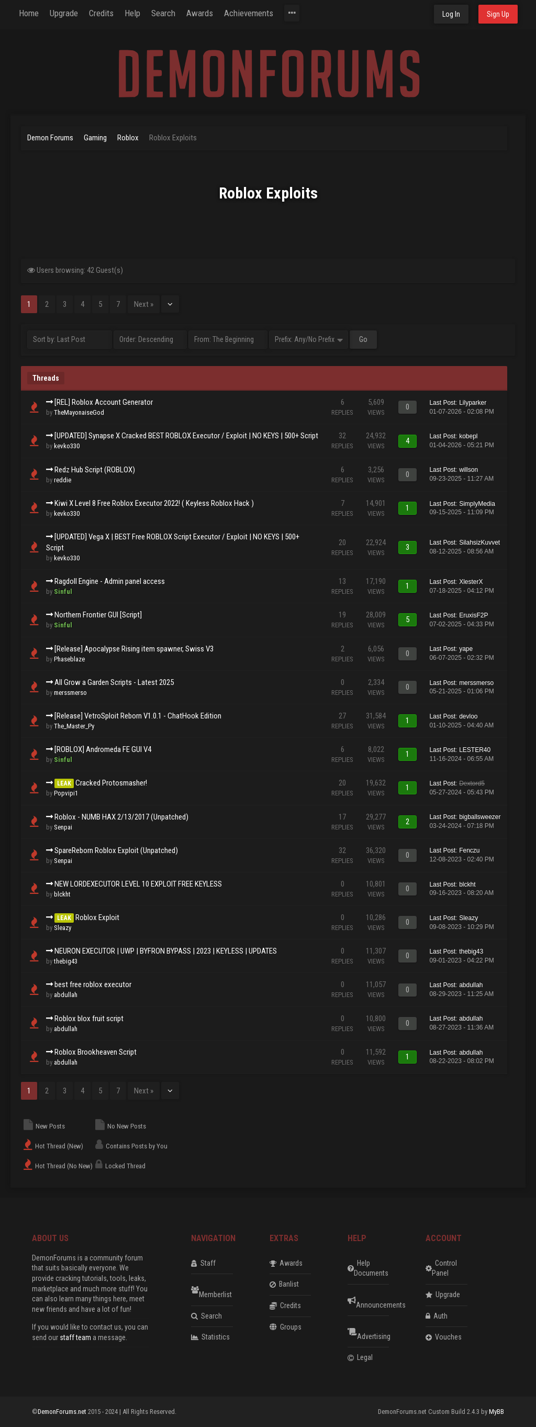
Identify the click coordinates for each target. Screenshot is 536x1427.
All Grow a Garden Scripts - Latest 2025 (114, 682)
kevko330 (67, 446)
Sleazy (62, 928)
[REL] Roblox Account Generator (103, 402)
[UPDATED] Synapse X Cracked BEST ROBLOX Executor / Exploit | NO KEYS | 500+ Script (186, 435)
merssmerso (70, 692)
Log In (451, 14)
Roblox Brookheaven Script (95, 1052)
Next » (143, 304)
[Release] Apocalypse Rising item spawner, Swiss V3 (134, 649)
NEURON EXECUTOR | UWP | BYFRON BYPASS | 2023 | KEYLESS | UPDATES (165, 951)
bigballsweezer (479, 817)
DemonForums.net (63, 1411)
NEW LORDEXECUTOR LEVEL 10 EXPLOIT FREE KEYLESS (138, 884)
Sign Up (498, 14)
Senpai (63, 827)
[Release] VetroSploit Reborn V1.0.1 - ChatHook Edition (137, 716)
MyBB (496, 1411)
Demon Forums (50, 137)
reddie (62, 480)
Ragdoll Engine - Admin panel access (109, 581)
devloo (468, 716)
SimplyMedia (477, 503)
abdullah (65, 995)
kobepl (468, 436)
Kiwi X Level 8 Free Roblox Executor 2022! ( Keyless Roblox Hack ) (154, 503)
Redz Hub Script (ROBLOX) (94, 469)
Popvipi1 (66, 793)
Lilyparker (472, 402)
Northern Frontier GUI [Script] (98, 615)
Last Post (442, 402)
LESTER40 (474, 750)
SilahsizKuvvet (479, 542)
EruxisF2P (473, 615)
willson (468, 469)
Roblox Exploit (97, 917)
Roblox (128, 137)
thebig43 (65, 961)
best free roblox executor (92, 984)
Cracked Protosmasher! (111, 783)
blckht (62, 894)
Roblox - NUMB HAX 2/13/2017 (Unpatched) (121, 817)
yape (466, 648)
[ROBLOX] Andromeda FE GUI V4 (102, 749)
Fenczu (469, 850)
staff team (75, 1337)
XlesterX (471, 581)
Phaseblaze (69, 659)
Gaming (96, 137)
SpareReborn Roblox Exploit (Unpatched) (116, 850)
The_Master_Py (74, 726)
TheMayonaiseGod (79, 412)
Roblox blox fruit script (89, 1018)
